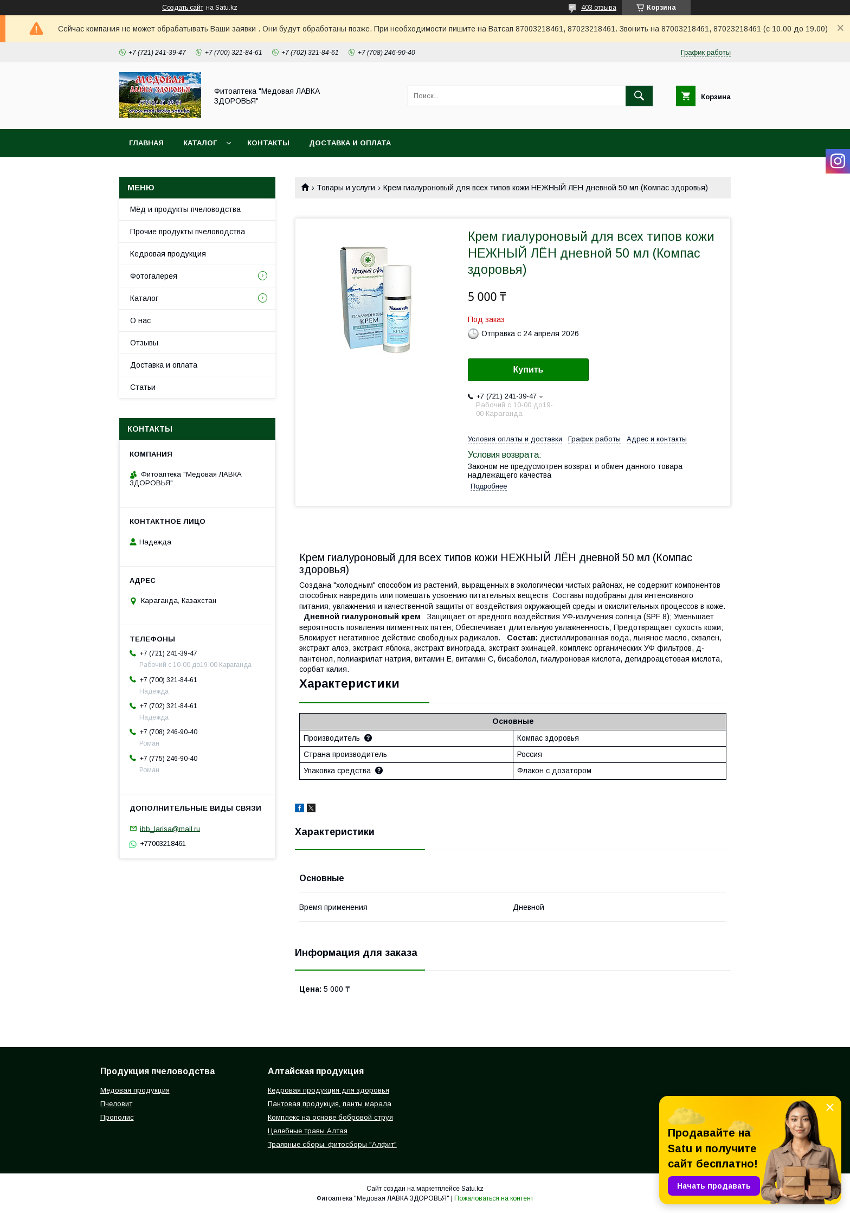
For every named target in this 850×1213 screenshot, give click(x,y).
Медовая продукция (135, 1090)
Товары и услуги (346, 187)
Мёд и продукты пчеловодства (185, 209)
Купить (528, 369)
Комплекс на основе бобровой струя (330, 1117)
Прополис (117, 1117)
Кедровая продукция (168, 253)
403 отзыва (598, 7)
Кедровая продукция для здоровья (328, 1090)
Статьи (143, 387)
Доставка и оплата (350, 143)
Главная (146, 143)
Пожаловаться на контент (493, 1198)
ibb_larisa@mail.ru (170, 828)
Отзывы (144, 342)
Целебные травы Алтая (307, 1131)
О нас (140, 320)
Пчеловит (116, 1104)
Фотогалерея (153, 276)
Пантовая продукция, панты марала (329, 1104)
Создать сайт (182, 7)
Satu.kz (472, 1188)
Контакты (268, 143)
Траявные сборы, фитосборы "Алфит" (332, 1144)
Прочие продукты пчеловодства (187, 231)
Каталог (200, 143)
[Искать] (639, 96)
